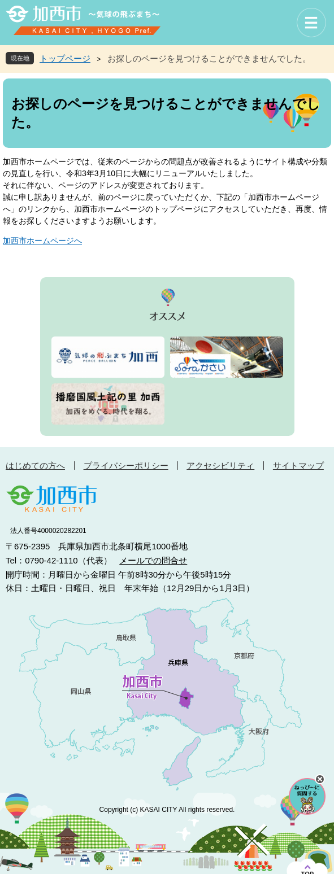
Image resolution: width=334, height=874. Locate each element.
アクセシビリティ (220, 465)
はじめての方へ (35, 465)
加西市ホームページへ (42, 240)
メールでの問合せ (153, 560)
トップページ (65, 58)
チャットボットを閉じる (320, 779)
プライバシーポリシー (126, 465)
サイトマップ (298, 465)
